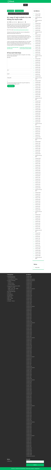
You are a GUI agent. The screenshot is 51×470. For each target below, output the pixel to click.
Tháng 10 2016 (37, 141)
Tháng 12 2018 (37, 109)
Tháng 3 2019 (37, 106)
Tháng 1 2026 (37, 15)
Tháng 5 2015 (37, 167)
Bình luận (9, 57)
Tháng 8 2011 (37, 236)
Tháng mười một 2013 (31, 405)
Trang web (9, 77)
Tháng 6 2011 (37, 240)
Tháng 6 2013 (37, 199)
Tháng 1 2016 (37, 152)
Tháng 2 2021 (37, 72)
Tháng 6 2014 (37, 179)
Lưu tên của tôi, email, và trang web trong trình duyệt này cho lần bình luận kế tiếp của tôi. (18, 83)
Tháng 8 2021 (37, 62)
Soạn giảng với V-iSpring (12, 279)
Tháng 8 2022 (37, 45)
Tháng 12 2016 (37, 136)
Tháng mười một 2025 (31, 279)
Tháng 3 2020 (37, 92)
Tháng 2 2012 (37, 226)
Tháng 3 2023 (37, 40)
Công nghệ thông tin (11, 276)
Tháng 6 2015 (37, 165)
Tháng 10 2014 (38, 174)
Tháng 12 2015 (37, 153)
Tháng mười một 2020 (31, 322)
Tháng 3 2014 (37, 184)
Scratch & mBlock (11, 284)
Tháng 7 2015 (37, 163)
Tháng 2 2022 (37, 50)
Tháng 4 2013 (37, 202)
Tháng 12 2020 (38, 76)
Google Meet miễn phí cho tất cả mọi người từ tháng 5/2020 (25, 48)
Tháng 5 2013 (37, 201)
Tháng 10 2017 (37, 126)
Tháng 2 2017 (37, 133)
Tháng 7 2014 (37, 177)
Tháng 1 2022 (37, 52)
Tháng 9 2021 (37, 60)
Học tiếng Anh (10, 294)
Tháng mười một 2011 (30, 435)
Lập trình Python (11, 283)
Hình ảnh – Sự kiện (11, 287)
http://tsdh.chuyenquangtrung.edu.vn (21, 29)
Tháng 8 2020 (37, 84)
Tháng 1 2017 (37, 135)
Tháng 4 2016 (37, 148)
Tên (8, 70)
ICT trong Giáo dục (19, 10)
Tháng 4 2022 (37, 48)
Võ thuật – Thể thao (11, 301)
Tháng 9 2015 (37, 160)
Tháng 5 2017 (37, 128)
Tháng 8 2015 (37, 161)
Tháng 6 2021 (37, 65)
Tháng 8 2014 (37, 175)
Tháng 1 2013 (37, 208)
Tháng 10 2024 (38, 23)
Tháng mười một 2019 (31, 337)
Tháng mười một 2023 (31, 288)
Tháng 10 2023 (38, 35)
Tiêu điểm (9, 299)
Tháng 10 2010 (37, 247)
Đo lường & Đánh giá (11, 291)
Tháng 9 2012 (37, 216)
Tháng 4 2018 (37, 118)
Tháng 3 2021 (37, 70)
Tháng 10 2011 (37, 233)
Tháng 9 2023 (37, 36)
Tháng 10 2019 (37, 101)
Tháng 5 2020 (37, 89)
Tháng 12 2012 (37, 209)
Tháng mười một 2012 (31, 422)
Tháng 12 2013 (37, 187)
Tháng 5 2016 (37, 146)
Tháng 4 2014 (37, 182)
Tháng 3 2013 (37, 204)
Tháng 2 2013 (37, 206)
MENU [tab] (25, 4)
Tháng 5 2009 (37, 252)
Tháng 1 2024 (37, 30)
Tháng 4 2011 (37, 243)
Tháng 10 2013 (37, 192)
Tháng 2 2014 (37, 186)
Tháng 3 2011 (37, 245)
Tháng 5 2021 (37, 67)
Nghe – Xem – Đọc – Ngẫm (13, 288)
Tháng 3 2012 (37, 224)
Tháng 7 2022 (37, 47)
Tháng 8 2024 (37, 25)
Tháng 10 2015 (38, 158)
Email (8, 73)
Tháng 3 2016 (37, 150)
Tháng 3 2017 (37, 131)
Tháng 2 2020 (37, 94)
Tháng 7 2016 (37, 143)
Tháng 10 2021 (37, 58)
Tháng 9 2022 (37, 43)
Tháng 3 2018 (37, 120)
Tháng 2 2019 (37, 108)
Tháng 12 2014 (37, 172)
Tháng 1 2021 (37, 74)
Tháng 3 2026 (37, 14)
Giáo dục (9, 292)
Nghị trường (10, 296)
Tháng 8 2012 (37, 218)
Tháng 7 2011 (37, 238)
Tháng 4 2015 (37, 168)
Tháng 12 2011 (37, 228)
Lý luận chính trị (10, 295)
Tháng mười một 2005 (31, 456)
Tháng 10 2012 (37, 214)
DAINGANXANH (10, 10)
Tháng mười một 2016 (31, 367)
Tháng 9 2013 (37, 194)
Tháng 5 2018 (37, 116)
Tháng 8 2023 (37, 38)
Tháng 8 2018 (37, 114)
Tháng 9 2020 (37, 82)
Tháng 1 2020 (37, 96)
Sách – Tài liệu (10, 298)
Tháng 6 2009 (37, 250)
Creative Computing (11, 280)
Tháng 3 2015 (37, 170)
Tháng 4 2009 (37, 253)
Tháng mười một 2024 (31, 280)
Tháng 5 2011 (37, 241)
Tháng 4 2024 (37, 26)
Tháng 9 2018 (37, 113)
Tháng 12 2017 (37, 121)
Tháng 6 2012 (37, 219)
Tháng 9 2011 (37, 234)
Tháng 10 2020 (38, 80)
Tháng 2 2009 (37, 255)
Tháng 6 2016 (37, 145)
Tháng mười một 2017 (31, 356)
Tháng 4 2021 (37, 69)
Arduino (9, 281)
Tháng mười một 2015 (31, 379)
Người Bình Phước (11, 289)
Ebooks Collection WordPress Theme (20, 468)
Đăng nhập (37, 267)
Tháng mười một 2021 (31, 306)
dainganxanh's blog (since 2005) (14, 286)
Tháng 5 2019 (37, 102)
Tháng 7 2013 (37, 197)
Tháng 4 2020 (37, 91)
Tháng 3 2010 (37, 248)
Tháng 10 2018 (37, 111)
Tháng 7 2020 (37, 85)
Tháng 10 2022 (38, 41)
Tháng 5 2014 (37, 180)
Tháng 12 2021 (37, 54)
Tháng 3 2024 (37, 28)
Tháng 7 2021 (37, 64)
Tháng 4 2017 (37, 130)
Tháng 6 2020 (37, 87)
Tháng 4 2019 (37, 104)
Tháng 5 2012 (37, 221)
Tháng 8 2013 (37, 196)
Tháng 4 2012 (37, 223)
